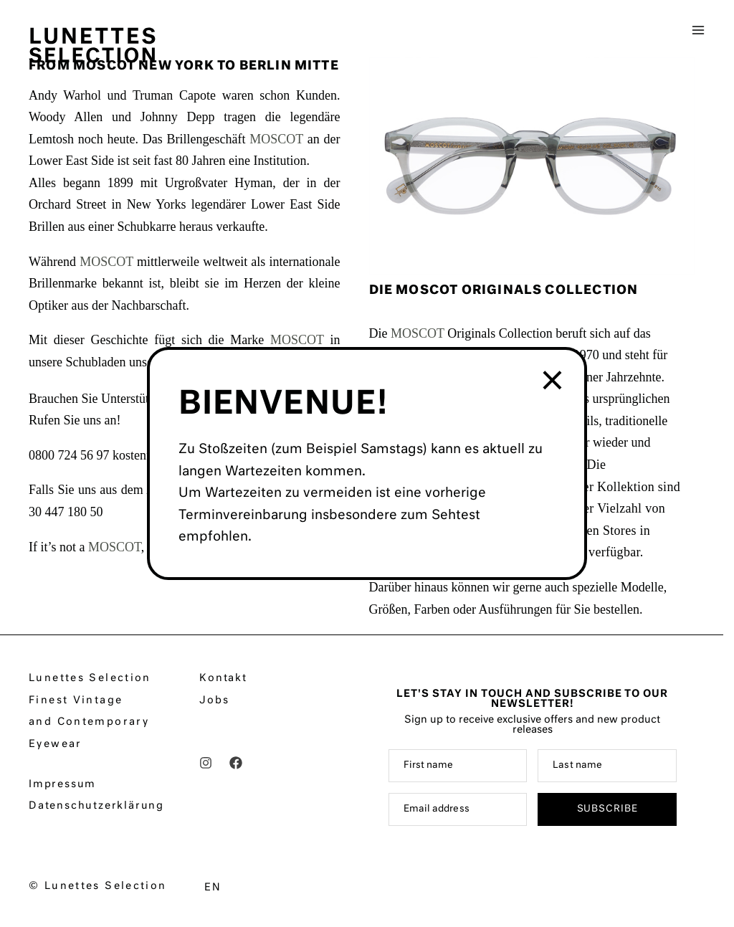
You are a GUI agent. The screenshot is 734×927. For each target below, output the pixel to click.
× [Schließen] (553, 381)
